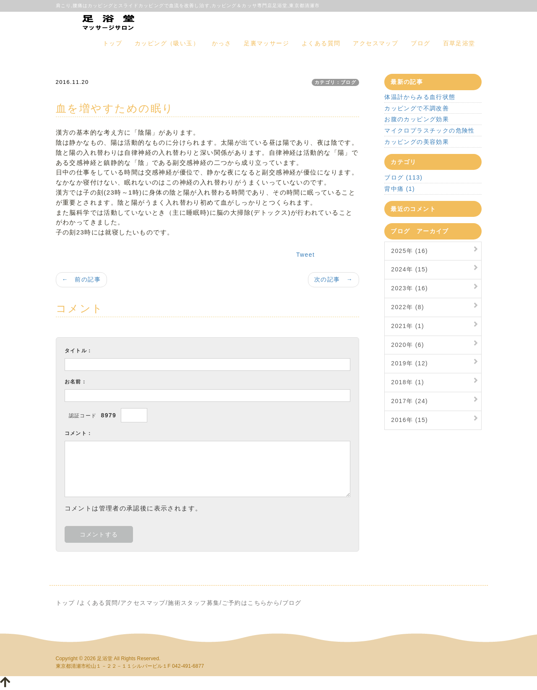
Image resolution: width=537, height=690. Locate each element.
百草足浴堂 (459, 43)
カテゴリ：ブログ (335, 82)
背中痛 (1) (399, 188)
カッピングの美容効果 (416, 141)
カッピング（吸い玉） (167, 43)
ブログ (420, 43)
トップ (112, 43)
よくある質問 (321, 43)
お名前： (76, 382)
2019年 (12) (409, 363)
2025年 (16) (409, 250)
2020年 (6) (407, 344)
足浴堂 (104, 658)
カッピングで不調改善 (416, 108)
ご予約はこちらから (251, 602)
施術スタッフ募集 (193, 602)
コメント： (79, 433)
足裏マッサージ (266, 43)
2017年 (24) (409, 401)
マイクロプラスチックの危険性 (429, 130)
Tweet (305, 254)
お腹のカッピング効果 (416, 119)
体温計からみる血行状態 (419, 97)
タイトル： (79, 351)
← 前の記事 (81, 279)
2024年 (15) (409, 269)
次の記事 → (333, 279)
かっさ (221, 43)
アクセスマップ (375, 43)
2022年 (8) (407, 307)
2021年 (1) (407, 326)
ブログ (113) (403, 177)
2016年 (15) (409, 420)
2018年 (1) (407, 382)
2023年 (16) (409, 288)
